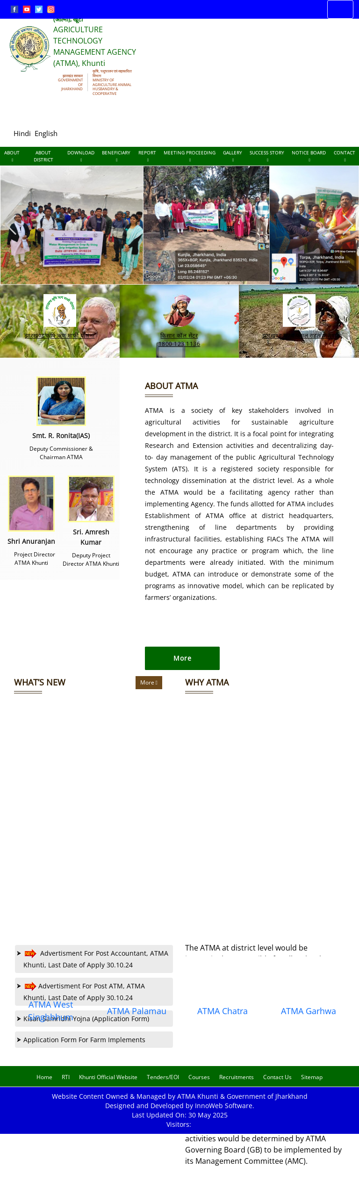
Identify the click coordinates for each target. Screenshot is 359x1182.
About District (43, 156)
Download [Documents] (80, 156)
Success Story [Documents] (267, 156)
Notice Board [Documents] (309, 156)
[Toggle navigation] (340, 9)
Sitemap (312, 1085)
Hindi (22, 133)
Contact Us (277, 1085)
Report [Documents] (147, 156)
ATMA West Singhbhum (50, 1019)
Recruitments (236, 1085)
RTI (66, 1085)
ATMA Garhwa (308, 1018)
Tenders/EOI (163, 1085)
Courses (199, 1085)
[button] (348, 225)
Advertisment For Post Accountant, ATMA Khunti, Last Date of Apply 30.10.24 (92, 966)
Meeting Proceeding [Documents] (189, 156)
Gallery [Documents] (232, 156)
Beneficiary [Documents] (116, 156)
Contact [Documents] (344, 156)
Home (44, 1085)
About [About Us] (12, 156)
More (149, 690)
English (46, 133)
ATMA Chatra (222, 1018)
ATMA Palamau (136, 1018)
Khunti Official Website (108, 1085)
